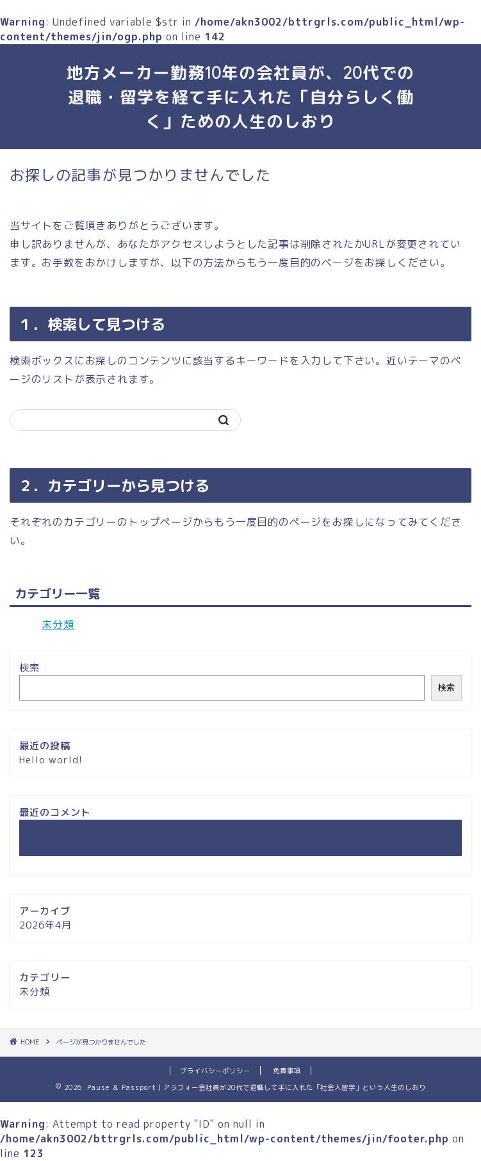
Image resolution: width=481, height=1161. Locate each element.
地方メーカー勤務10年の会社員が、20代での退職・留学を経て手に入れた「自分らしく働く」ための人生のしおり (240, 96)
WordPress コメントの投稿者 (169, 838)
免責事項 (287, 1070)
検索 (29, 667)
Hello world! (51, 760)
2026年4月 (45, 925)
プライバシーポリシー (215, 1070)
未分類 (58, 624)
